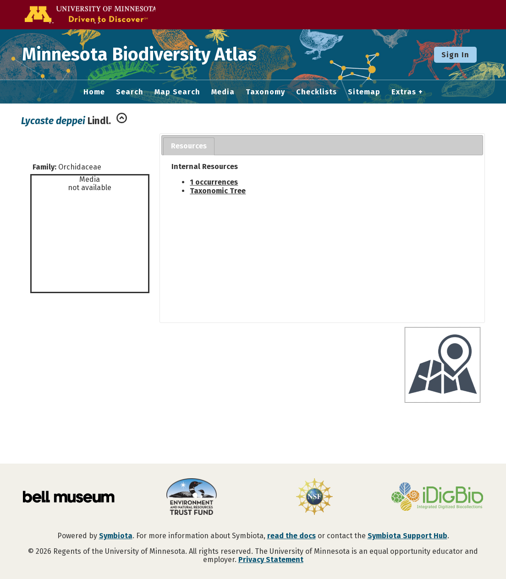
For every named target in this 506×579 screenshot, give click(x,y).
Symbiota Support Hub (407, 535)
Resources (189, 146)
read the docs (291, 535)
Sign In (455, 54)
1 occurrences (214, 182)
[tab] (188, 146)
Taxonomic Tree (218, 190)
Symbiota (115, 535)
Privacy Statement (270, 559)
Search (129, 92)
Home (94, 92)
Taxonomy (265, 92)
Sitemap (364, 92)
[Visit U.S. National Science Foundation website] (314, 497)
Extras (403, 92)
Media (223, 92)
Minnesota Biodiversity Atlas (142, 55)
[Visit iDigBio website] (437, 497)
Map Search (177, 92)
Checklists (316, 92)
